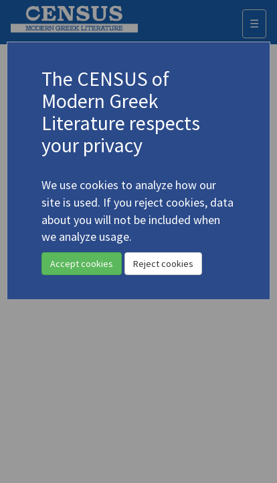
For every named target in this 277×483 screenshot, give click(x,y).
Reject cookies (163, 264)
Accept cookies (81, 264)
